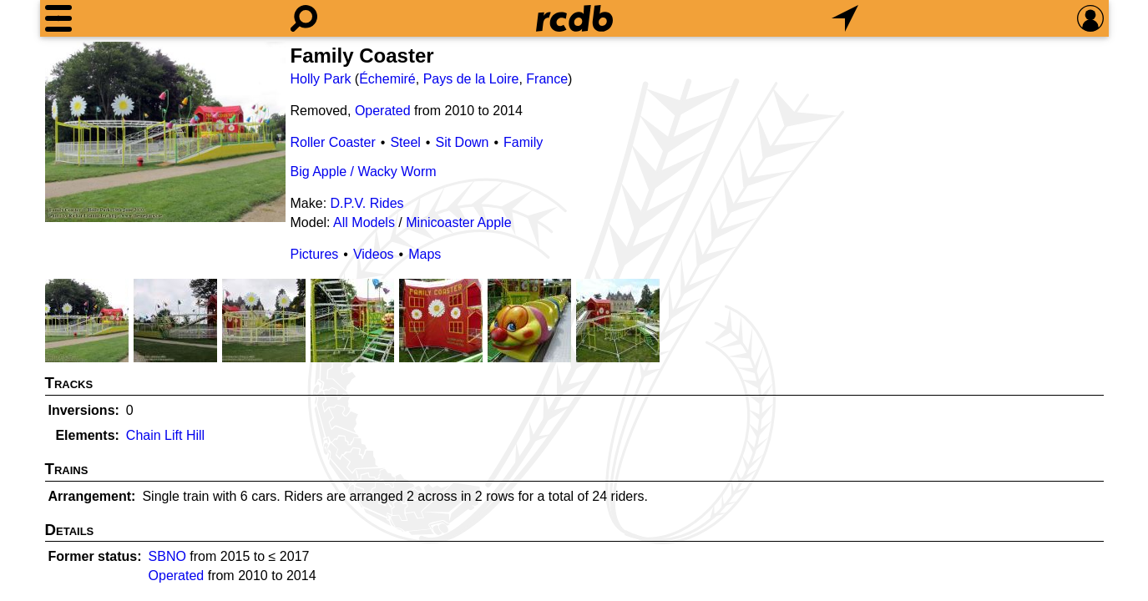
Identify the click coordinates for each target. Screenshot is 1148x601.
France (547, 79)
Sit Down (461, 142)
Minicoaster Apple (458, 222)
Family (523, 142)
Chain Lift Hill (165, 435)
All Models (364, 222)
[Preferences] (1090, 18)
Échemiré (387, 79)
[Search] (304, 18)
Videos (373, 254)
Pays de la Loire (471, 79)
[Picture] (165, 132)
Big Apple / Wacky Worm (364, 171)
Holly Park (321, 79)
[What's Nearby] (845, 18)
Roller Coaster (333, 142)
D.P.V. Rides (367, 203)
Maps (424, 254)
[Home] (574, 18)
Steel (405, 142)
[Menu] (58, 18)
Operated (383, 111)
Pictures (315, 254)
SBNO (167, 556)
